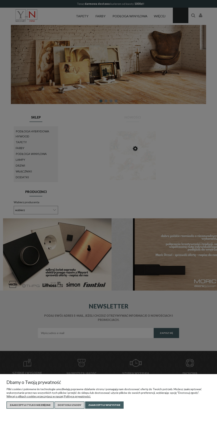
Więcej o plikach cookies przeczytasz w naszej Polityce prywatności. (48, 396)
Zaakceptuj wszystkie (104, 404)
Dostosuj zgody (69, 404)
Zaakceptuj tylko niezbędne (30, 404)
